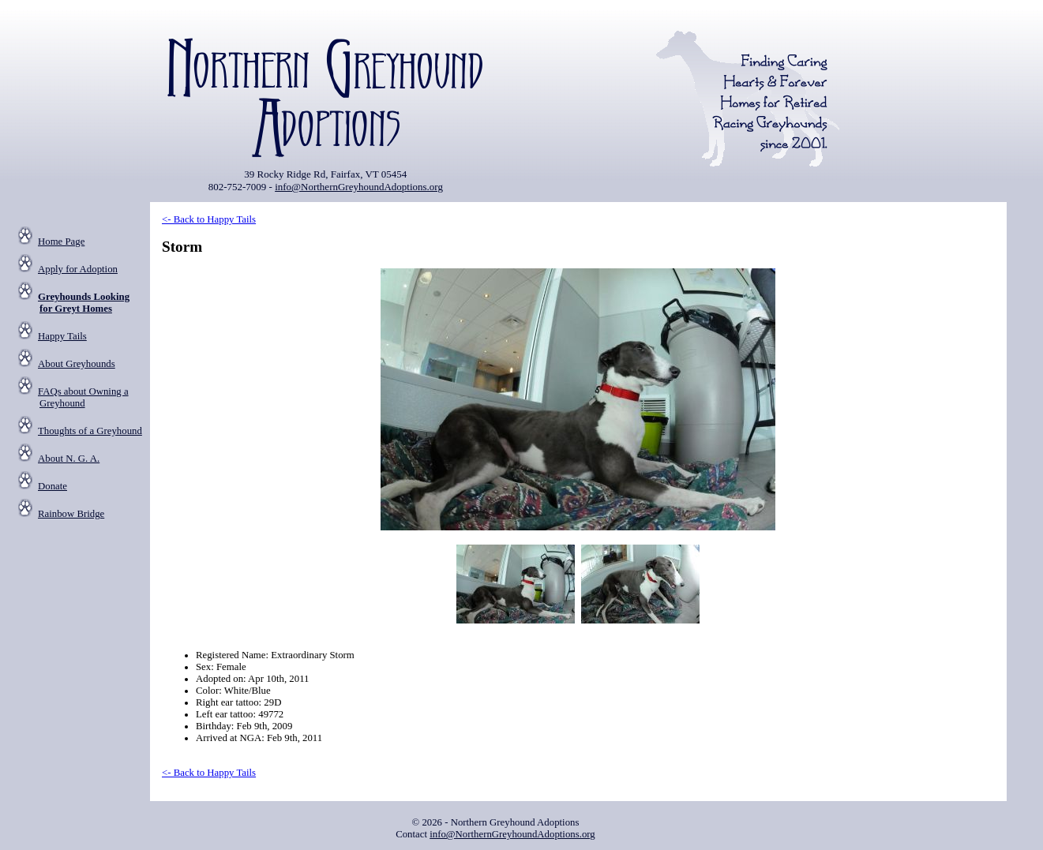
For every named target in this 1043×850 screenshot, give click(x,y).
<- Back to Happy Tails (209, 219)
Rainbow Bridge (71, 513)
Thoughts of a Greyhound (90, 430)
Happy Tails (62, 336)
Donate (52, 486)
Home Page (61, 241)
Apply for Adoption (78, 269)
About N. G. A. (68, 458)
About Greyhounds (76, 363)
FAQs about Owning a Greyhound (83, 397)
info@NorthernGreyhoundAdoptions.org (359, 187)
